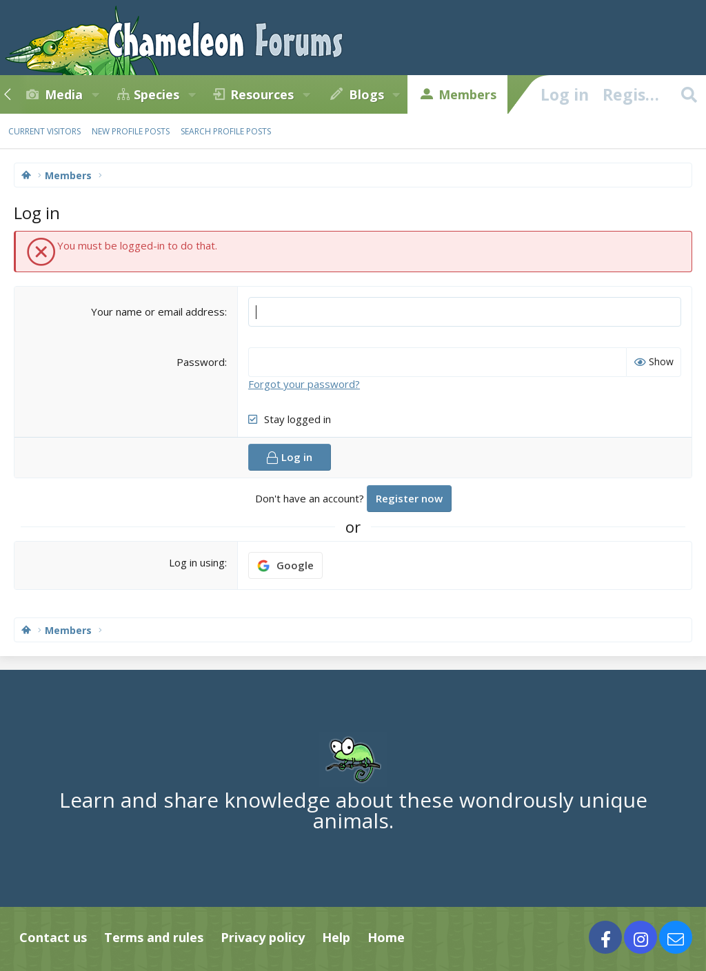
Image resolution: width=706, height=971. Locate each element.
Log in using (197, 562)
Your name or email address (158, 311)
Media (64, 94)
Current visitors (44, 131)
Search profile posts (226, 131)
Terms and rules (153, 937)
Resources (262, 94)
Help (336, 937)
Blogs (366, 94)
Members (467, 94)
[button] (95, 94)
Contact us (53, 937)
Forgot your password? (304, 384)
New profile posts (131, 131)
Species (156, 94)
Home (386, 937)
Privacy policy (263, 937)
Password (200, 362)
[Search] (689, 94)
